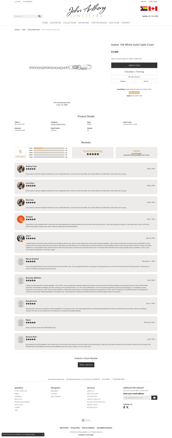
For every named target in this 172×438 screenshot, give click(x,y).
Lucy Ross (30, 183)
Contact (125, 23)
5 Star (31, 148)
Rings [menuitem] (17, 394)
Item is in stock (134, 92)
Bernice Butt (31, 337)
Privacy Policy (75, 428)
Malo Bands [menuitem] (55, 396)
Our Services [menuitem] (92, 396)
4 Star (31, 150)
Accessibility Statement (104, 428)
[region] (62, 67)
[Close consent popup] (42, 434)
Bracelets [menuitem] (18, 399)
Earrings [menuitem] (18, 396)
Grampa (29, 217)
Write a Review (86, 364)
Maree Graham (32, 259)
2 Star (31, 155)
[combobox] (25, 16)
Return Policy (64, 428)
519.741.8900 (106, 379)
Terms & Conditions (88, 428)
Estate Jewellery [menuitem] (21, 391)
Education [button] (55, 23)
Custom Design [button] (99, 23)
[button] (18, 1)
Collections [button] (69, 23)
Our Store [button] (114, 23)
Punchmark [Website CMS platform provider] (90, 435)
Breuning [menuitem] (54, 391)
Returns (146, 81)
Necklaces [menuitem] (19, 405)
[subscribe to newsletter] (154, 398)
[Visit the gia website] (86, 420)
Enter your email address (133, 393)
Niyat (28, 320)
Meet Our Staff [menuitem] (92, 394)
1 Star (31, 157)
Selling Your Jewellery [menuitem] (96, 402)
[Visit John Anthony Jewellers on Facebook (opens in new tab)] (124, 407)
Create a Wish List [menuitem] (93, 399)
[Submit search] (39, 16)
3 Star (31, 153)
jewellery (17, 29)
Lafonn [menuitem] (54, 394)
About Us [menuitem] (90, 391)
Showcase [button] (83, 23)
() (66, 148)
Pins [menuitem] (16, 410)
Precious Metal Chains (34, 29)
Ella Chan (30, 200)
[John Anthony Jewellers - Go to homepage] (86, 12)
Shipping (122, 81)
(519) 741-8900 (62, 105)
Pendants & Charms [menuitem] (22, 402)
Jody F (28, 236)
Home (45, 23)
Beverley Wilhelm (33, 278)
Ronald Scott (31, 301)
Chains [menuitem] (17, 407)
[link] (143, 1)
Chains (23, 29)
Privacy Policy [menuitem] (92, 405)
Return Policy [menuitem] (92, 407)
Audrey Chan (31, 166)
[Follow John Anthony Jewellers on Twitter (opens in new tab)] (127, 407)
